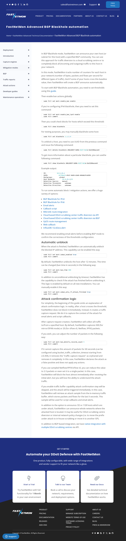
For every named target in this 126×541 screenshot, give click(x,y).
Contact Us (101, 16)
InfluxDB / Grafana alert (54, 227)
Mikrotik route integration (55, 211)
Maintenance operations (17, 97)
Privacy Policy (72, 527)
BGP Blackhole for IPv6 (53, 202)
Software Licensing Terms (75, 522)
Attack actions (17, 85)
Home (8, 35)
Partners (78, 16)
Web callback (49, 224)
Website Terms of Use (76, 517)
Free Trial (112, 4)
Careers (96, 513)
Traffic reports (17, 80)
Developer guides (17, 91)
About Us (89, 16)
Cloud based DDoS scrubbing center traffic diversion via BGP (71, 218)
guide (53, 91)
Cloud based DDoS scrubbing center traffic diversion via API (71, 215)
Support (93, 4)
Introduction (17, 56)
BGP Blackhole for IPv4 (53, 199)
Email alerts (48, 205)
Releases (43, 521)
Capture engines (17, 62)
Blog (112, 16)
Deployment (17, 50)
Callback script (50, 208)
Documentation (63, 16)
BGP (17, 74)
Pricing (49, 16)
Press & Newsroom (101, 525)
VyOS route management (55, 221)
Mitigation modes (17, 68)
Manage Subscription (76, 513)
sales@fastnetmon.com (72, 4)
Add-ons (43, 525)
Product (39, 16)
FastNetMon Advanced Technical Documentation (33, 35)
